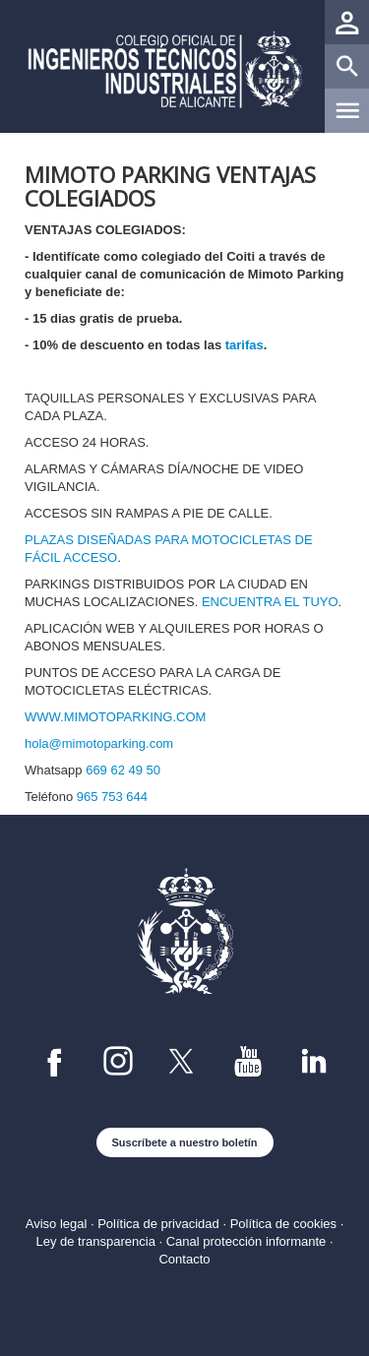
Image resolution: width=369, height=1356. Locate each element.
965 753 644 (112, 796)
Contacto (184, 1259)
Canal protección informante (246, 1241)
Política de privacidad (158, 1223)
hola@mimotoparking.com (99, 743)
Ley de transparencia (94, 1241)
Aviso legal (57, 1223)
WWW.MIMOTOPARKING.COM (115, 716)
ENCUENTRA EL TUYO (270, 601)
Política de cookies (283, 1223)
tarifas (244, 345)
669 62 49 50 (123, 770)
